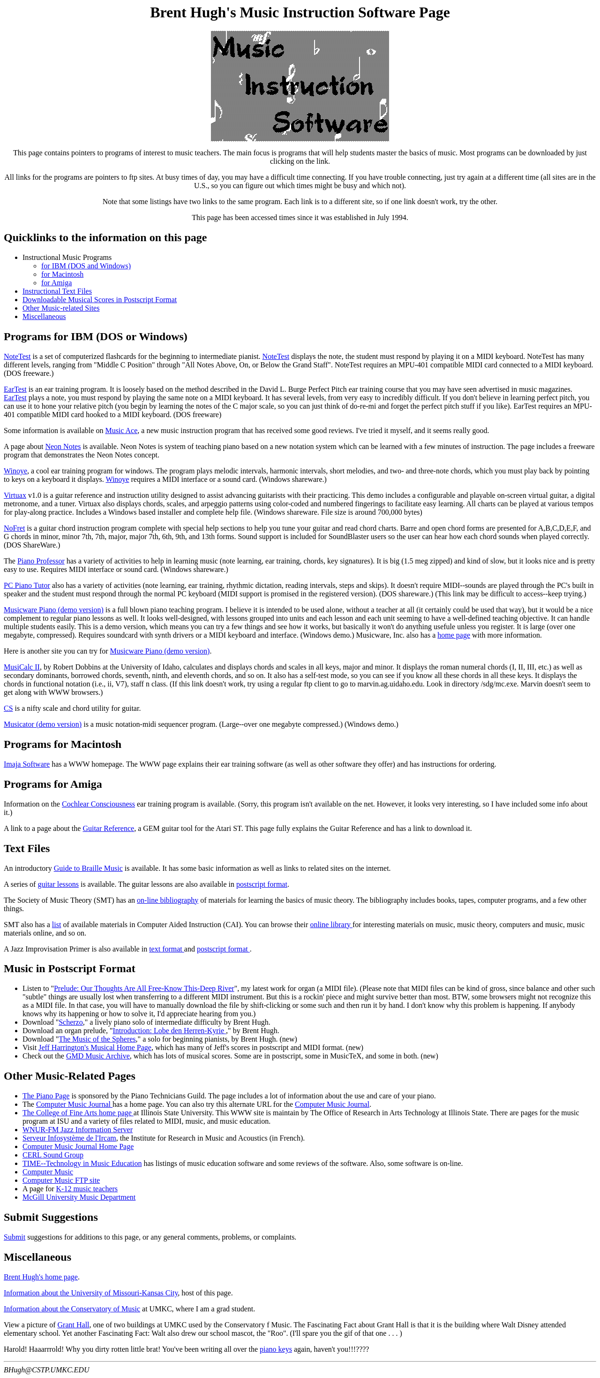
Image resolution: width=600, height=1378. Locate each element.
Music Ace (121, 430)
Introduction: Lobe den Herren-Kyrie (169, 1031)
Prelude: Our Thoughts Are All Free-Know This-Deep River (144, 988)
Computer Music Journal (74, 1104)
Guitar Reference (108, 828)
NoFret (14, 528)
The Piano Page (45, 1096)
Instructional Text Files (57, 291)
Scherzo (71, 1022)
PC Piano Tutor (27, 585)
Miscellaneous (44, 316)
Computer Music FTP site (61, 1180)
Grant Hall (74, 1325)
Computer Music (47, 1172)
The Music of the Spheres (97, 1039)
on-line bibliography (167, 900)
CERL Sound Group (52, 1155)
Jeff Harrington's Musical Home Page (94, 1047)
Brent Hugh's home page (41, 1277)
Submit (14, 1237)
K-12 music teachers (87, 1189)
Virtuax (15, 495)
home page (453, 635)
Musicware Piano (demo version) (54, 610)
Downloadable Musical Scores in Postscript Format (99, 300)
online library (331, 925)
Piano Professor (41, 561)
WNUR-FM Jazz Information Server (77, 1130)
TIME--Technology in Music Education (82, 1163)
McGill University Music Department (78, 1197)
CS (8, 708)
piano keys (276, 1349)
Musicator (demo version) (43, 724)
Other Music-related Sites (60, 308)
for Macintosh (62, 274)
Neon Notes (63, 446)
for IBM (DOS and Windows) (86, 266)
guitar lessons (58, 884)
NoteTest (17, 356)
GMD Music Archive (98, 1056)
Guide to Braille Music (88, 868)
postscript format (261, 884)
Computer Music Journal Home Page (78, 1146)
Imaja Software (27, 764)
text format (166, 949)
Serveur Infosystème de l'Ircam (69, 1138)
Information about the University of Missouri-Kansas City (91, 1293)
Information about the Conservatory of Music (72, 1309)
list (56, 925)
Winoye (15, 471)
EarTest (15, 389)
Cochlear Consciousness (98, 804)
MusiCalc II (22, 667)
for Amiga (56, 283)
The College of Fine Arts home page (78, 1113)
